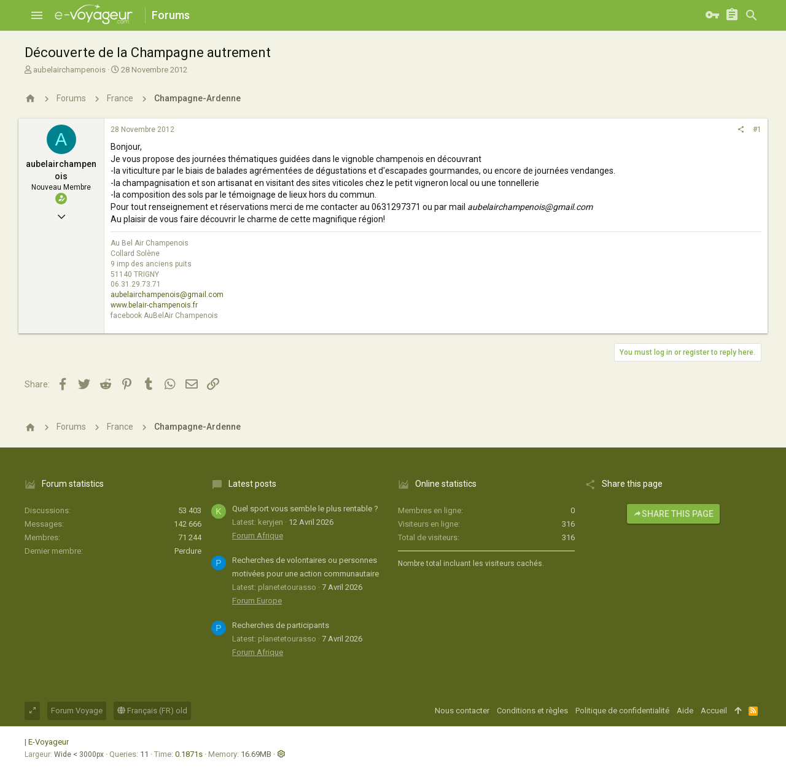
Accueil (714, 710)
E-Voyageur (48, 741)
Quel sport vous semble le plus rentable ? (305, 508)
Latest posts (252, 484)
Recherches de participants (280, 625)
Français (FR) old (152, 710)
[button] (37, 15)
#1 (757, 129)
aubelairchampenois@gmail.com (167, 294)
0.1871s (189, 754)
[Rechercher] (751, 15)
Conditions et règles (532, 710)
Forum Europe (257, 600)
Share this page (673, 514)
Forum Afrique (257, 535)
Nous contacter (462, 710)
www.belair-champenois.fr (154, 305)
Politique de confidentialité (622, 710)
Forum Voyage (77, 710)
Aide (685, 710)
